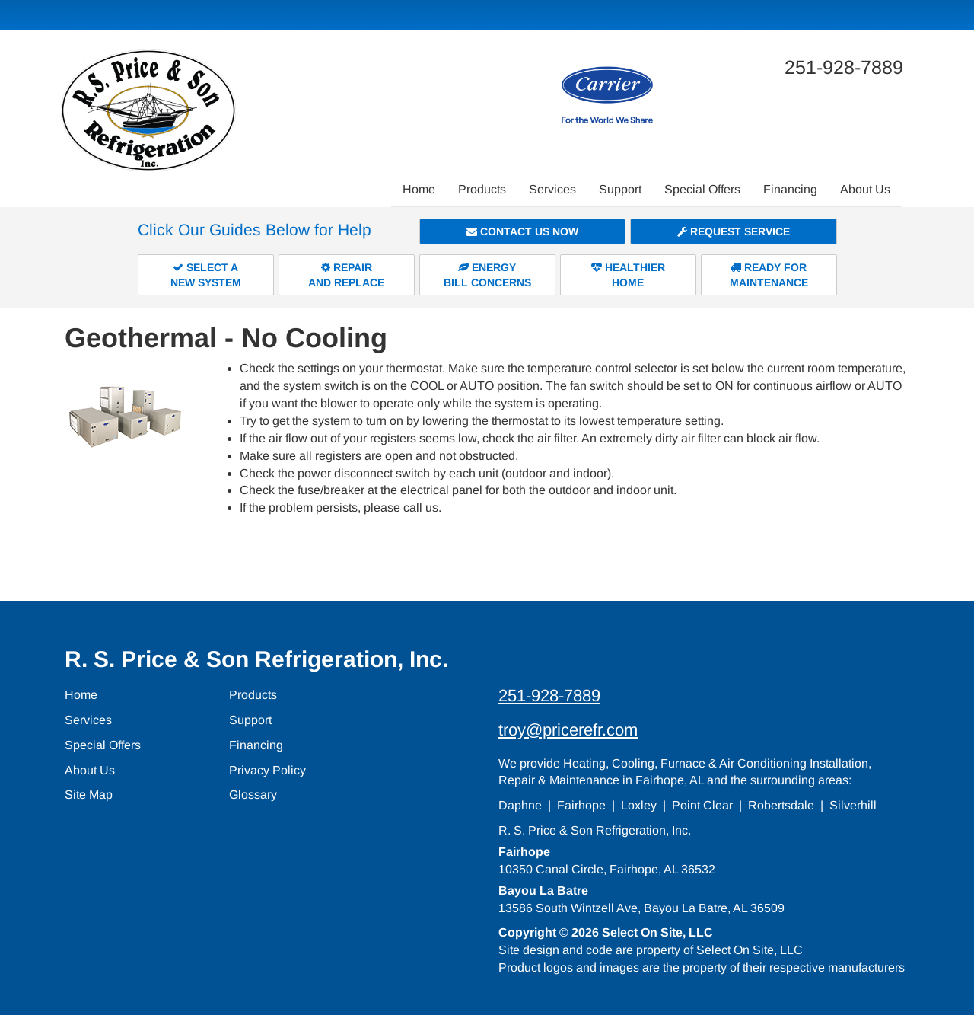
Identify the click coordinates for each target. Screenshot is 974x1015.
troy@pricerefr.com (568, 729)
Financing (790, 189)
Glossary (253, 794)
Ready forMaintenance (769, 275)
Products (482, 189)
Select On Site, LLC (657, 932)
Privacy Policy (267, 770)
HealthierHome (628, 275)
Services (552, 189)
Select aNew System (205, 275)
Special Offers (702, 189)
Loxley (639, 805)
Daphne (520, 805)
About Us (865, 189)
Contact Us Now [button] (522, 231)
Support (620, 189)
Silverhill (853, 805)
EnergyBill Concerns (487, 275)
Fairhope (581, 805)
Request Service (733, 231)
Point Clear (702, 805)
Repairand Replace (346, 275)
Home (419, 189)
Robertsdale (781, 805)
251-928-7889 (549, 695)
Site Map (89, 794)
